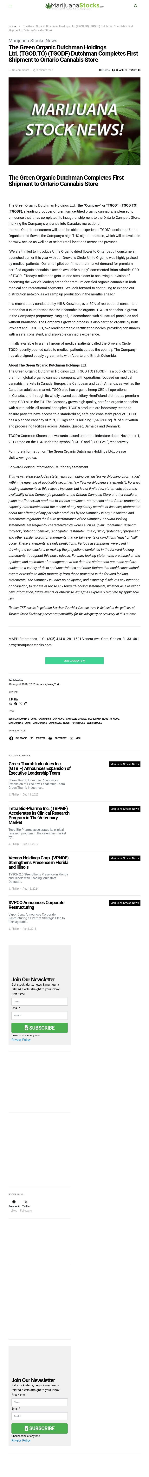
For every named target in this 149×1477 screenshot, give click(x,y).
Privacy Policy (21, 1040)
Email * (15, 1007)
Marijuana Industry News (103, 718)
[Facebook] (14, 1206)
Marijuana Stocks (19, 723)
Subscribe (40, 1028)
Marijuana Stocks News (33, 40)
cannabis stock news (51, 718)
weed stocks (94, 723)
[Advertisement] (38, 1152)
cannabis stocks (76, 718)
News (66, 723)
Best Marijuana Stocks (22, 718)
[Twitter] (26, 1206)
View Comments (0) (74, 660)
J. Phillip (13, 699)
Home (12, 26)
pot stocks (78, 723)
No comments (20, 70)
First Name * (19, 994)
